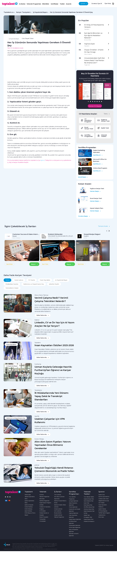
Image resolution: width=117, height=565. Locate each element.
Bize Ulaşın (101, 517)
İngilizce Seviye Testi (89, 499)
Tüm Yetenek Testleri (89, 496)
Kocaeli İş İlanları (58, 515)
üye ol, (43, 160)
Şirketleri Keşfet (54, 284)
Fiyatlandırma (102, 515)
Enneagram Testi (88, 517)
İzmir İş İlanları (57, 511)
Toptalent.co (8, 12)
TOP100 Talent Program (104, 513)
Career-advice (18, 280)
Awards (68, 4)
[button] (88, 101)
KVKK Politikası (28, 509)
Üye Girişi (108, 3)
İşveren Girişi (102, 494)
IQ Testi (85, 513)
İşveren (84, 3)
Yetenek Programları (34, 4)
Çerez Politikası (28, 511)
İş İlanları (22, 4)
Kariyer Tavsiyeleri (23, 12)
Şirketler (41, 504)
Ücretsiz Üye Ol (96, 3)
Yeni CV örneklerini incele (15, 48)
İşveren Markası (102, 509)
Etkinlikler (45, 4)
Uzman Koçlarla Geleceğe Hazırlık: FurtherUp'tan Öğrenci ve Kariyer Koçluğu (53, 370)
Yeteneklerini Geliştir (12, 288)
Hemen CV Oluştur (95, 106)
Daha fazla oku (43, 315)
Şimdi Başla (82, 177)
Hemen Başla (95, 191)
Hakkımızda (28, 494)
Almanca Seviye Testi (89, 509)
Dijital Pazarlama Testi (89, 511)
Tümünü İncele (104, 226)
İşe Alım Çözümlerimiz (104, 496)
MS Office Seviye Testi (89, 507)
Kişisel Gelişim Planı (89, 519)
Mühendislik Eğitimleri (74, 525)
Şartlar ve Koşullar (29, 504)
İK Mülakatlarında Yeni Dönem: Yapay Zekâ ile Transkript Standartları (52, 396)
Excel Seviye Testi (88, 505)
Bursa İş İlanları (58, 513)
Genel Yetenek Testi (88, 501)
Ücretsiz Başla (84, 216)
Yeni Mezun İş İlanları (59, 496)
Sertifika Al (97, 155)
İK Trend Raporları (103, 511)
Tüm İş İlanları (57, 494)
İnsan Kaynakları (45, 280)
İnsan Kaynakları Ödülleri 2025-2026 (54, 345)
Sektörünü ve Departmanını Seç (33, 284)
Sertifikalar (54, 4)
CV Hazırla (31, 280)
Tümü (107, 114)
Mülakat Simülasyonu (89, 521)
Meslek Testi (87, 515)
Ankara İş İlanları (58, 509)
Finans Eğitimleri (73, 507)
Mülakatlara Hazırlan (12, 284)
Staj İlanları (57, 498)
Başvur (34, 264)
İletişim (26, 515)
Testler (62, 4)
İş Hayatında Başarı (40, 12)
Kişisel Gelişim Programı (45, 502)
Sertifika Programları (44, 500)
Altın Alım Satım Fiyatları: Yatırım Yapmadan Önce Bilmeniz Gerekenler (53, 445)
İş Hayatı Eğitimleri (73, 501)
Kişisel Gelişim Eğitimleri (75, 519)
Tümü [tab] (7, 280)
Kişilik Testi (86, 503)
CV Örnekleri (42, 511)
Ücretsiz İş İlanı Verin (104, 498)
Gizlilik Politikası (29, 506)
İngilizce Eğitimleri (73, 513)
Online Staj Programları (74, 527)
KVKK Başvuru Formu (30, 513)
